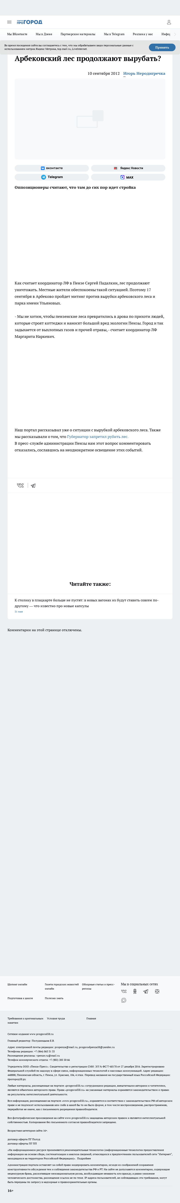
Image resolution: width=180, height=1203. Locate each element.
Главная (91, 1018)
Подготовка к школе (20, 998)
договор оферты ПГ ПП (22, 1143)
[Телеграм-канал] (52, 177)
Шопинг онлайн (17, 984)
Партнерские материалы (78, 34)
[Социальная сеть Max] (128, 177)
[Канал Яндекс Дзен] (157, 991)
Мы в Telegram (114, 34)
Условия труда (56, 1018)
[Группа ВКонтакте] (52, 168)
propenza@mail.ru (66, 1047)
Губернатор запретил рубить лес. (97, 436)
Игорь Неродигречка (144, 73)
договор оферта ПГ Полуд (24, 1139)
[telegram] (34, 485)
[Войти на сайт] (168, 22)
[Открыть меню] (9, 22)
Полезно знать (54, 998)
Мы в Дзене (44, 34)
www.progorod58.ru (42, 1034)
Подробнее (84, 1158)
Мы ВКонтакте (17, 34)
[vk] (21, 485)
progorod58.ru (74, 1085)
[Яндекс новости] (128, 168)
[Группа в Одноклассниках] (134, 991)
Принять (162, 47)
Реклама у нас (143, 34)
